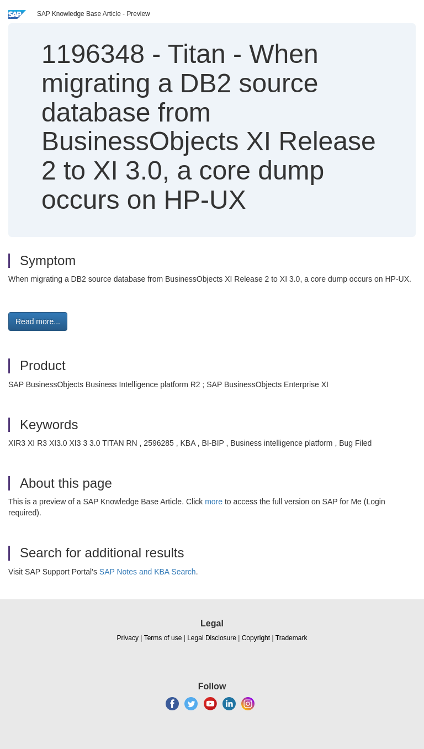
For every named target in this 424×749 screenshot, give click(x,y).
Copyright (256, 638)
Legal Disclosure (211, 638)
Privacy (128, 638)
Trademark (291, 638)
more (213, 501)
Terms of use (163, 638)
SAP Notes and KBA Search (147, 571)
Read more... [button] (37, 321)
